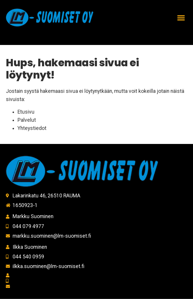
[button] (181, 17)
